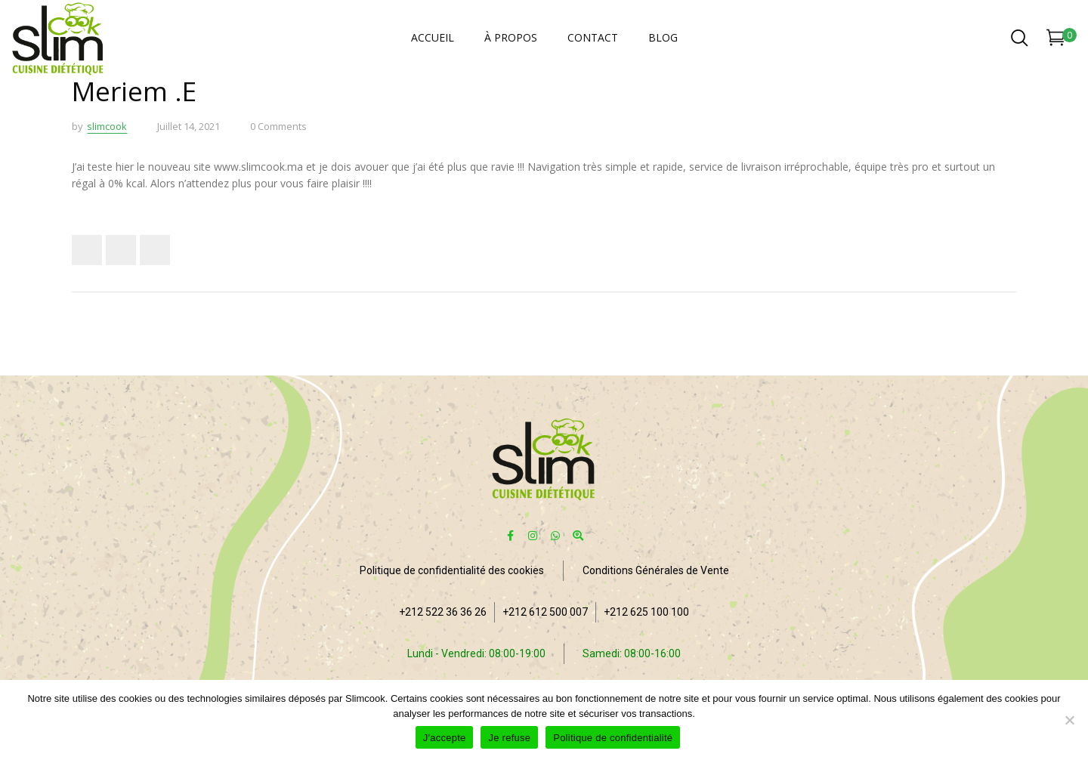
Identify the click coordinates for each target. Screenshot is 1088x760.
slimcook (107, 126)
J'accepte (444, 737)
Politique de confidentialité (612, 737)
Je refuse (509, 737)
